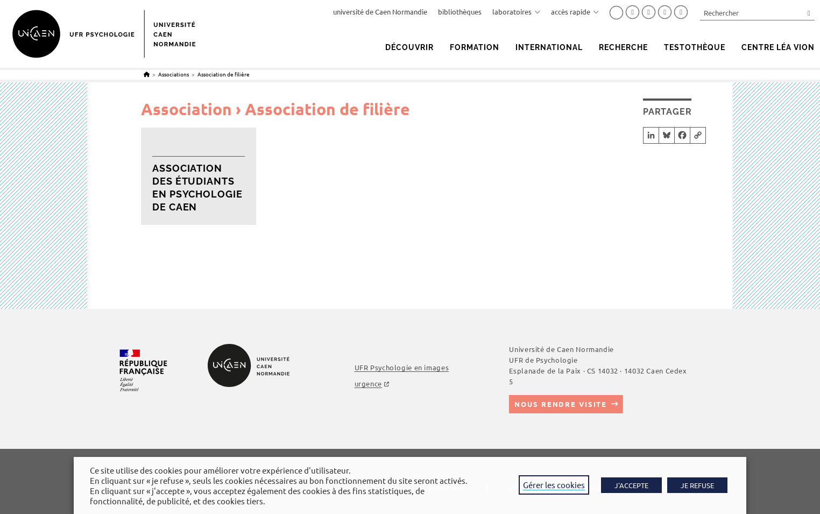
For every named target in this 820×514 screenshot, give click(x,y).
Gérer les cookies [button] (554, 485)
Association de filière (223, 74)
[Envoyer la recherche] (809, 12)
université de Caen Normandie (380, 11)
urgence (368, 383)
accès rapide (575, 11)
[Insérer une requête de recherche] (757, 12)
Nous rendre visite (560, 404)
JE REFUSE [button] (697, 485)
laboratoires (516, 11)
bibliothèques (460, 11)
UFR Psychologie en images (402, 367)
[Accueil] (147, 74)
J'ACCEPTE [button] (631, 485)
